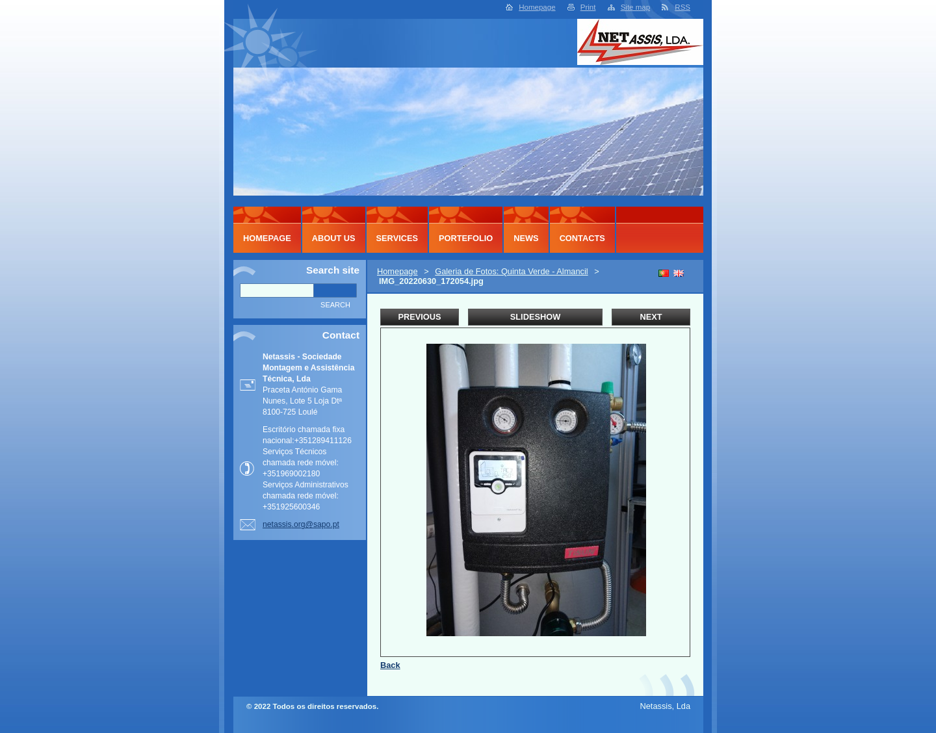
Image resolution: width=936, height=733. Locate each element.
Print (588, 7)
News (526, 238)
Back (390, 665)
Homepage (537, 7)
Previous (419, 317)
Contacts (582, 238)
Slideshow (535, 317)
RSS (682, 7)
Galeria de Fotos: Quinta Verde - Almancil (511, 271)
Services (397, 238)
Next (651, 317)
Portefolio (466, 238)
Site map (635, 7)
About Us (334, 238)
